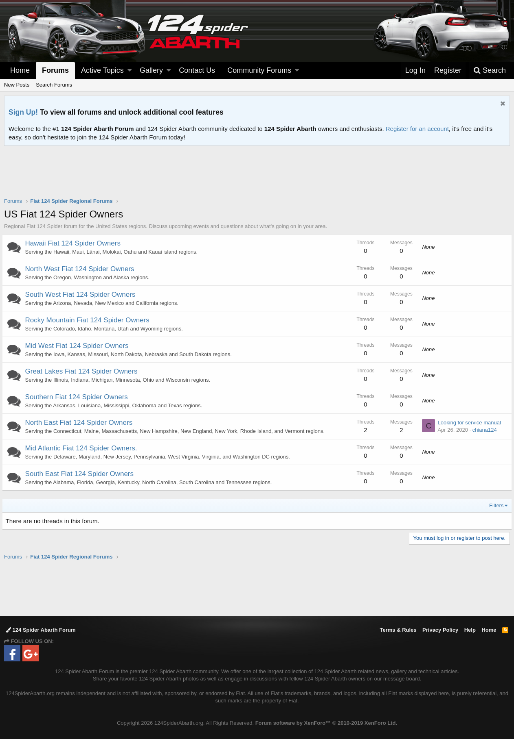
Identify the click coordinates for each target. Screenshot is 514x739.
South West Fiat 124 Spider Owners (82, 294)
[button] (129, 70)
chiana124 (482, 430)
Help (470, 630)
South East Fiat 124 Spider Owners (81, 474)
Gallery (151, 70)
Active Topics (102, 70)
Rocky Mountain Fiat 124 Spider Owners (89, 320)
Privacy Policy (440, 630)
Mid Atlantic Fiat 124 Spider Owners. (83, 448)
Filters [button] (494, 505)
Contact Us (197, 70)
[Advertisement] (257, 177)
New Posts (16, 85)
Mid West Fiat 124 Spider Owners (79, 346)
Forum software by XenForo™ (326, 723)
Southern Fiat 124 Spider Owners (78, 397)
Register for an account (417, 128)
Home (20, 70)
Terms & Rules (398, 630)
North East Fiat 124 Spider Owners (81, 422)
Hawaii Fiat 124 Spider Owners (75, 243)
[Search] (489, 70)
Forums (55, 70)
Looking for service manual (467, 422)
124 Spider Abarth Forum (40, 630)
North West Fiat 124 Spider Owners (81, 269)
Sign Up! (23, 112)
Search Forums (54, 85)
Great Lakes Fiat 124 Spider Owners (83, 371)
